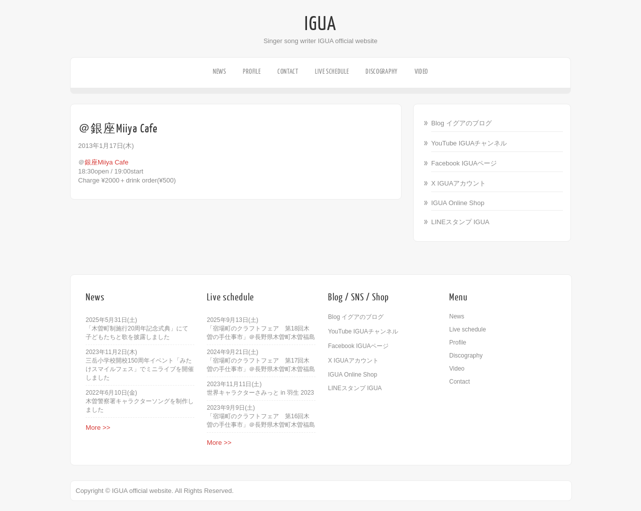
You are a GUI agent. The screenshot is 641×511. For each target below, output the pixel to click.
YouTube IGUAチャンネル (469, 143)
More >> (98, 427)
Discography (382, 71)
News (219, 71)
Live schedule (332, 71)
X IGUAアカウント (458, 183)
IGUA (320, 24)
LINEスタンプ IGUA (460, 222)
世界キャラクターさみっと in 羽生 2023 (260, 392)
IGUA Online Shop (457, 203)
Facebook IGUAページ (464, 163)
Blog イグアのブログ (461, 123)
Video (422, 71)
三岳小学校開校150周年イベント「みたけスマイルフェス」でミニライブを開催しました (140, 369)
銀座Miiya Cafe (106, 162)
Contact (287, 71)
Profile (251, 71)
